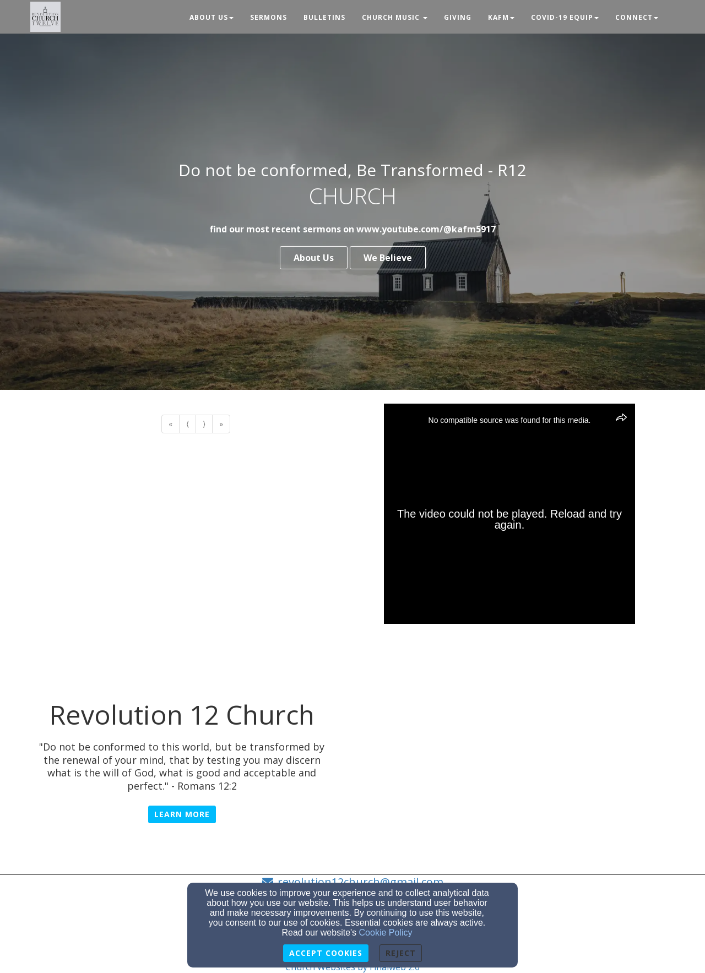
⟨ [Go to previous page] (187, 423)
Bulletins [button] (324, 17)
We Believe (388, 258)
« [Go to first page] (170, 423)
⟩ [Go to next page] (204, 423)
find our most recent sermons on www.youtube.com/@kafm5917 (353, 229)
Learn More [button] (182, 814)
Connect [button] (636, 17)
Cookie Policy (386, 932)
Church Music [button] (394, 17)
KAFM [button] (501, 17)
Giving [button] (457, 17)
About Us (314, 258)
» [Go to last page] (221, 423)
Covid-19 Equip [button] (565, 17)
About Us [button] (211, 17)
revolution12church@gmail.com (360, 881)
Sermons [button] (268, 17)
